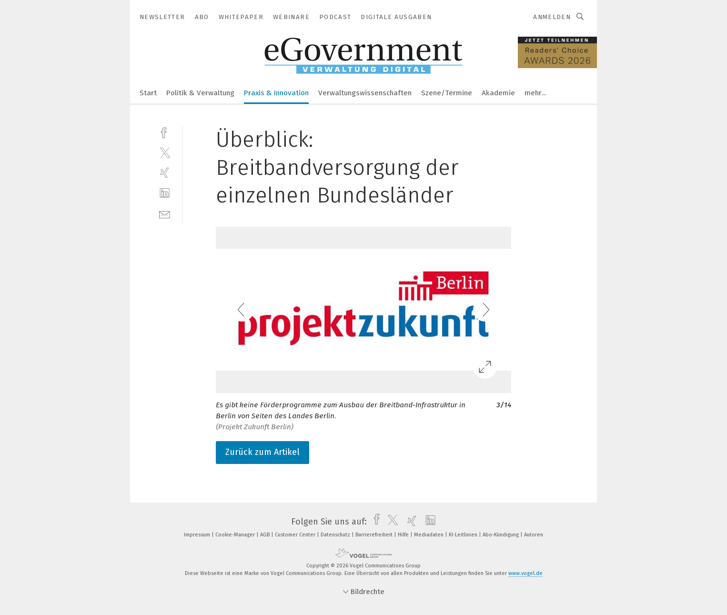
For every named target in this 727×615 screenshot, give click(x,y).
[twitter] (165, 152)
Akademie (498, 93)
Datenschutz (336, 535)
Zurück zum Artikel (262, 452)
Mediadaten (429, 535)
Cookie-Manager (235, 535)
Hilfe (404, 535)
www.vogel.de (525, 573)
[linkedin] (165, 193)
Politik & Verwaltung (200, 93)
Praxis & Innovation (276, 93)
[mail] (165, 214)
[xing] (165, 173)
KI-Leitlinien (464, 535)
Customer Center (296, 535)
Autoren (533, 535)
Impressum (198, 535)
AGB (265, 535)
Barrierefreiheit (374, 535)
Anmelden (552, 17)
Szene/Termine (446, 93)
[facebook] (165, 132)
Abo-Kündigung (501, 535)
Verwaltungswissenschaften (365, 93)
